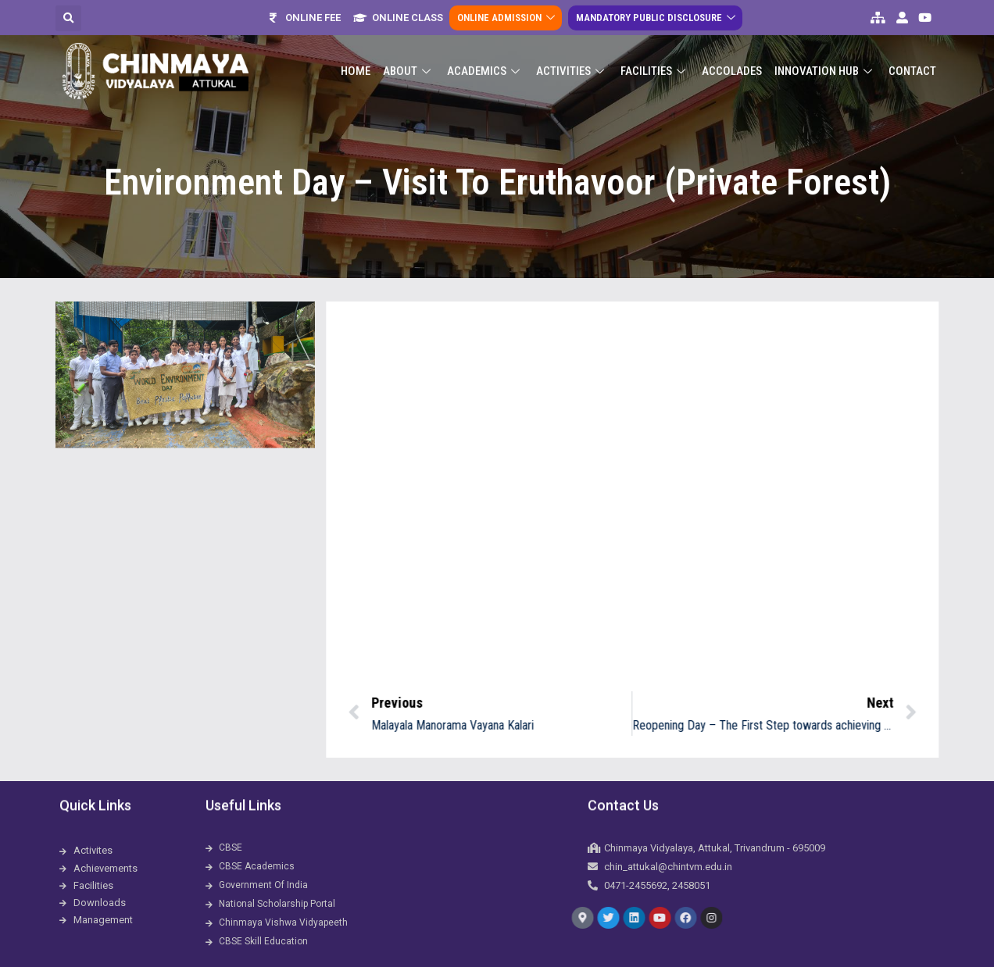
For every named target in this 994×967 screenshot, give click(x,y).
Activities (572, 55)
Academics (485, 55)
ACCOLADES (732, 55)
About (408, 55)
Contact (912, 55)
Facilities (654, 55)
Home (355, 55)
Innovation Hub (825, 55)
